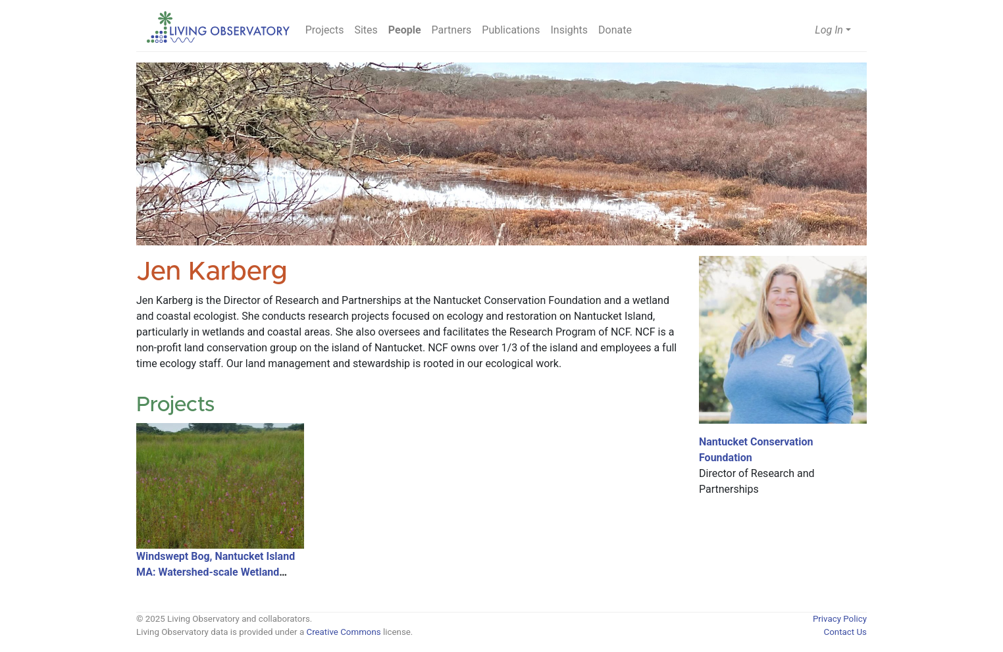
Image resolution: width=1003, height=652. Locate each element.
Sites (365, 30)
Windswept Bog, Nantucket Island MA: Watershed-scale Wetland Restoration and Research (215, 572)
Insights (569, 30)
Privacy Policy (840, 619)
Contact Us (845, 632)
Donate (615, 30)
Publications (511, 30)
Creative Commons (343, 632)
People (404, 30)
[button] (833, 30)
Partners (452, 30)
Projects (324, 30)
